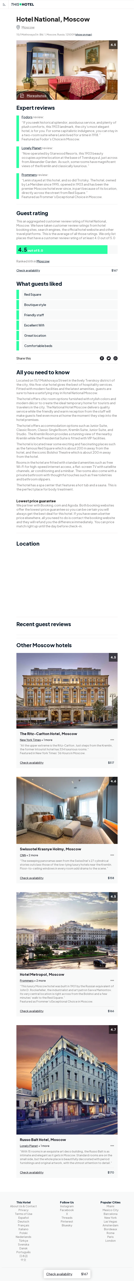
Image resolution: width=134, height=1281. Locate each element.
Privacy (23, 1210)
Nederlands (23, 1237)
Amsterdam (110, 1225)
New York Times (30, 740)
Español (23, 1217)
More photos (33, 95)
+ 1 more (46, 740)
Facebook (67, 1210)
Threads (66, 1217)
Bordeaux (110, 1229)
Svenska (23, 1244)
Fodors (27, 117)
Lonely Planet (32, 148)
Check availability (28, 270)
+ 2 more (32, 855)
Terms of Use (23, 1214)
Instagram (67, 1206)
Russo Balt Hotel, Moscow (43, 1139)
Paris (110, 1237)
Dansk (23, 1248)
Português (23, 1252)
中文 (23, 1260)
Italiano (23, 1229)
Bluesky (67, 1225)
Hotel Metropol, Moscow (42, 974)
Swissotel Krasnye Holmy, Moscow (50, 849)
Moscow (28, 27)
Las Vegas (110, 1221)
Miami (110, 1206)
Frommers (29, 175)
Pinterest (67, 1221)
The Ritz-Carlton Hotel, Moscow (48, 733)
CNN (23, 855)
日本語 (23, 1256)
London (110, 1240)
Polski (24, 1233)
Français (23, 1225)
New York (110, 1217)
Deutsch (23, 1221)
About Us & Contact (23, 1206)
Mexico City (110, 1210)
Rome (110, 1233)
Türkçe (23, 1240)
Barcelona (110, 1214)
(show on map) (83, 34)
